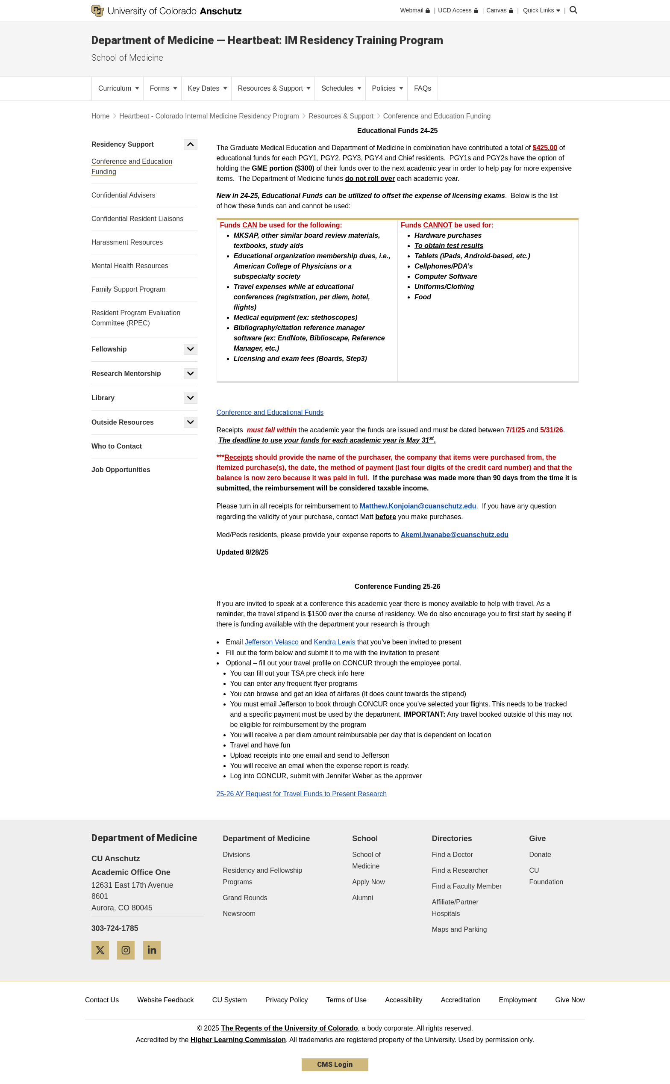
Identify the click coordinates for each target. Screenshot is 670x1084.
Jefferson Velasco (272, 642)
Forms (163, 88)
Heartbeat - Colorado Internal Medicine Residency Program (210, 116)
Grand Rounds (245, 897)
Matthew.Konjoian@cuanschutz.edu (418, 506)
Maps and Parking (459, 929)
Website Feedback (165, 1000)
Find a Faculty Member (467, 886)
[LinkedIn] (155, 962)
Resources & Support (274, 88)
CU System (229, 1000)
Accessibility (403, 1000)
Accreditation (461, 1000)
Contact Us (102, 1000)
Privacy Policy (286, 1000)
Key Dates (207, 88)
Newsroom (239, 913)
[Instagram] (129, 962)
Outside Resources (122, 422)
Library (103, 398)
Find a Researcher (460, 870)
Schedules (341, 88)
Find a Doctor (452, 854)
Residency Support (122, 144)
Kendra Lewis (335, 642)
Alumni (362, 897)
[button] (190, 144)
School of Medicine (127, 58)
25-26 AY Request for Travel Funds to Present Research (302, 793)
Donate (540, 854)
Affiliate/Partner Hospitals (455, 907)
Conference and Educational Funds (270, 412)
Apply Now (368, 882)
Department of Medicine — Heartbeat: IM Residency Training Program (267, 40)
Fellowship (109, 349)
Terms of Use (346, 1000)
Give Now (570, 1000)
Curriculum (118, 88)
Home (100, 116)
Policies (388, 88)
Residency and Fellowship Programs (263, 876)
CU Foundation (546, 876)
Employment (518, 1000)
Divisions (236, 854)
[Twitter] (103, 962)
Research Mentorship (126, 373)
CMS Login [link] (335, 1064)
